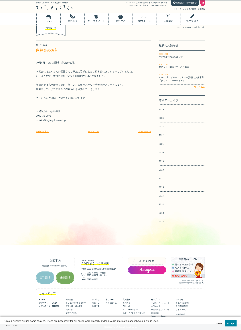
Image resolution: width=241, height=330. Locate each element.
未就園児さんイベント (160, 309)
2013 (161, 213)
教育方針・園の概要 (74, 306)
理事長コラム (111, 303)
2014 (161, 204)
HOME (42, 300)
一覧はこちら (198, 87)
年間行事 (95, 306)
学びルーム (110, 300)
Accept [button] (231, 323)
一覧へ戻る (93, 131)
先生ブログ (155, 300)
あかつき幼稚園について (76, 303)
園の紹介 (69, 300)
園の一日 (95, 303)
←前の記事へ (42, 131)
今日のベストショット (160, 303)
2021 (161, 144)
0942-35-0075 (92, 275)
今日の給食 (155, 306)
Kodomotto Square (130, 309)
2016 (161, 187)
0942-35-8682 (92, 273)
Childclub (126, 306)
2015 (161, 195)
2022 (161, 135)
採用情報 (201, 9)
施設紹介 (69, 309)
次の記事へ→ (144, 131)
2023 (161, 126)
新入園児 (45, 277)
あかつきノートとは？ (48, 303)
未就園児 (65, 277)
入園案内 (126, 300)
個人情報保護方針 (183, 306)
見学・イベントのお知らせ (134, 313)
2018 (161, 170)
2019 (161, 161)
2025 (161, 109)
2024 (161, 118)
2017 (161, 178)
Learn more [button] (11, 325)
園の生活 (95, 300)
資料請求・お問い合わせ (186, 3)
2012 (161, 221)
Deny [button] (219, 323)
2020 (161, 152)
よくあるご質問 (189, 9)
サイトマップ (181, 309)
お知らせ (177, 9)
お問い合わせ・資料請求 (49, 306)
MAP (164, 3)
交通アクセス (71, 313)
